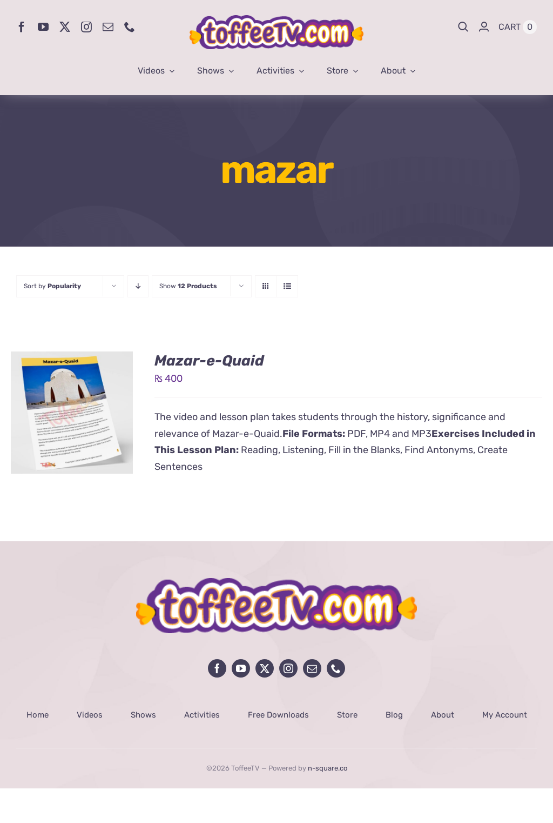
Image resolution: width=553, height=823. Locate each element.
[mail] (108, 27)
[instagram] (86, 27)
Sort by (52, 286)
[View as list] (287, 286)
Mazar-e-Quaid (209, 360)
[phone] (129, 27)
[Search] (463, 27)
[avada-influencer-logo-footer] (276, 583)
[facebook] (21, 27)
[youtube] (43, 27)
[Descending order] (138, 286)
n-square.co (327, 768)
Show (188, 286)
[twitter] (64, 27)
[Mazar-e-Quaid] (72, 360)
